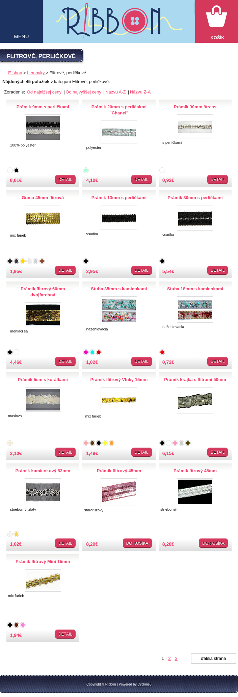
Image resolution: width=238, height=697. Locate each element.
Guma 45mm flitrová (43, 197)
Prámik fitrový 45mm (195, 470)
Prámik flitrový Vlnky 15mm (119, 379)
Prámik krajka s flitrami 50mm (195, 379)
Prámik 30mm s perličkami (194, 197)
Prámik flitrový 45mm (119, 470)
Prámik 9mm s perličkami (43, 106)
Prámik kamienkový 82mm (42, 470)
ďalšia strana (213, 658)
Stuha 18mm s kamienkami (195, 288)
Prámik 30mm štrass (195, 106)
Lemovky (36, 72)
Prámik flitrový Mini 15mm (43, 561)
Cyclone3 (144, 684)
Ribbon (110, 684)
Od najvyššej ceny (83, 92)
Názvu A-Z (116, 92)
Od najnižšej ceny (45, 92)
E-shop (15, 72)
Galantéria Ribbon (119, 24)
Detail (65, 179)
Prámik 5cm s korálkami (43, 379)
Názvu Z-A (140, 92)
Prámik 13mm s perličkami (119, 197)
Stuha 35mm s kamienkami (119, 288)
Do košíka (137, 543)
